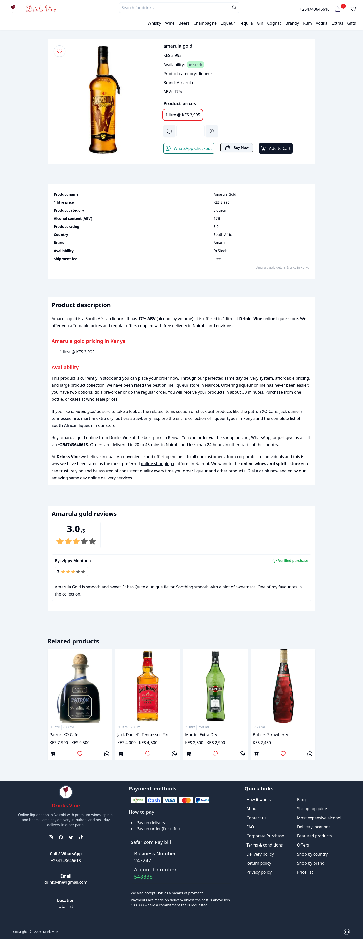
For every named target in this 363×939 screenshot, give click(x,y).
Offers (303, 845)
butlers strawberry (134, 418)
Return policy (258, 863)
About (252, 808)
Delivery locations (314, 827)
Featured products (314, 836)
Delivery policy (260, 854)
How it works (258, 799)
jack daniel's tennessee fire (143, 734)
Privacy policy (259, 872)
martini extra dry (97, 418)
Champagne (205, 23)
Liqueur (228, 23)
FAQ (250, 827)
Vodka (321, 23)
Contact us (256, 818)
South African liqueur (72, 425)
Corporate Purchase (265, 836)
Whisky (154, 23)
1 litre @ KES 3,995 (182, 115)
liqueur (206, 73)
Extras (337, 23)
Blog (301, 799)
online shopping (157, 463)
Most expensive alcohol (319, 818)
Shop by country (312, 854)
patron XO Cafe (262, 411)
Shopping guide (312, 808)
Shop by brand (311, 863)
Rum (307, 23)
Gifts (351, 23)
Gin (260, 23)
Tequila (246, 23)
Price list (305, 872)
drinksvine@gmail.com (65, 882)
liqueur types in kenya (234, 418)
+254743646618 (315, 9)
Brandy (292, 23)
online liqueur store (180, 385)
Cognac (274, 23)
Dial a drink (258, 471)
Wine (170, 23)
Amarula (185, 82)
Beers (184, 23)
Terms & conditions (264, 845)
